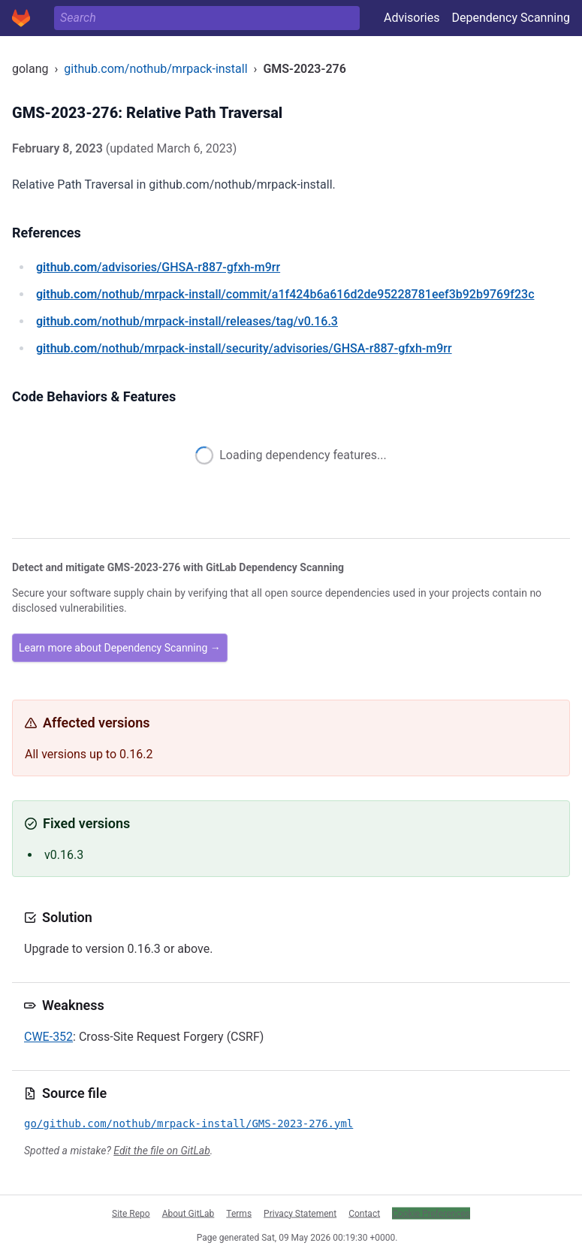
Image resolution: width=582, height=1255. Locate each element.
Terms (239, 1213)
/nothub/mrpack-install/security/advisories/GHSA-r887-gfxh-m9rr (244, 348)
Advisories (412, 18)
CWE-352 (48, 1037)
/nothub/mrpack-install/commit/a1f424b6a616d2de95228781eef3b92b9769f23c (285, 294)
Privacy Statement (300, 1213)
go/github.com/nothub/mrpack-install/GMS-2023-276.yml (188, 1123)
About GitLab (188, 1213)
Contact (364, 1213)
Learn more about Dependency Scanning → (120, 648)
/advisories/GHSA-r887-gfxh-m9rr (158, 267)
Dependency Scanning (510, 18)
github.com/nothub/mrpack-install (155, 69)
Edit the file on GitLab (161, 1151)
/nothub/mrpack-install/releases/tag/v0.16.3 (187, 321)
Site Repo (131, 1213)
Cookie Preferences (431, 1213)
